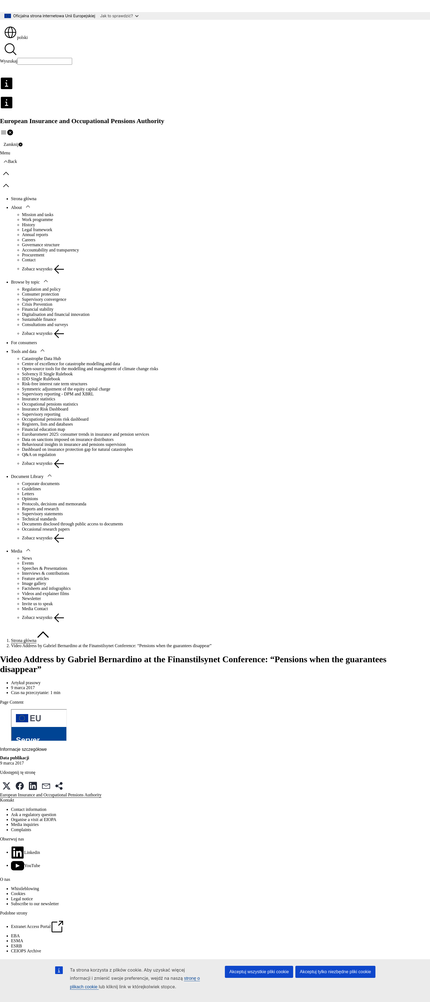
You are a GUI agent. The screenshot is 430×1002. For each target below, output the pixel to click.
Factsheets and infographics (46, 588)
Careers (28, 239)
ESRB (16, 946)
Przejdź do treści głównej (26, 6)
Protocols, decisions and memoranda (54, 504)
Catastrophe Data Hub (41, 358)
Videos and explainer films (45, 593)
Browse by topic (25, 282)
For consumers (24, 342)
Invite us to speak (37, 603)
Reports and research (40, 508)
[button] (6, 785)
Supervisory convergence (44, 299)
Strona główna (23, 198)
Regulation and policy (41, 289)
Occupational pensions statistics (50, 404)
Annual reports (35, 234)
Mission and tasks (37, 214)
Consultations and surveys (45, 324)
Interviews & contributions (45, 573)
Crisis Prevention (37, 304)
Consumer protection (40, 294)
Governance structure (41, 244)
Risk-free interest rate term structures (54, 383)
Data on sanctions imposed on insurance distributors (68, 439)
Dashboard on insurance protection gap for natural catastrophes (77, 449)
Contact (29, 259)
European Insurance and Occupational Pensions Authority (50, 794)
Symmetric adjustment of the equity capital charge (66, 389)
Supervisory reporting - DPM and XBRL (58, 394)
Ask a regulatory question (33, 814)
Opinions (30, 498)
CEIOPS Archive (26, 951)
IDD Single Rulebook (41, 379)
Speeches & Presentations (44, 568)
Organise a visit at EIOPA (33, 819)
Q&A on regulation (39, 454)
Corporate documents (41, 483)
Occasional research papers (46, 529)
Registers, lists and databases (47, 424)
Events (28, 563)
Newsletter (31, 598)
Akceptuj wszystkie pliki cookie (259, 971)
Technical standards (39, 519)
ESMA (17, 940)
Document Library (27, 476)
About (16, 207)
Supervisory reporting (41, 414)
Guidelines (31, 488)
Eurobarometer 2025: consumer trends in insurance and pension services (85, 434)
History (28, 224)
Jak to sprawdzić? (119, 15)
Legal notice (22, 898)
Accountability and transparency (50, 250)
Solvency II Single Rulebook (47, 374)
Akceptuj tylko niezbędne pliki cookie (335, 971)
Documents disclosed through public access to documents (72, 524)
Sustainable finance (39, 319)
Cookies (18, 893)
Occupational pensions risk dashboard (55, 419)
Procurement (33, 255)
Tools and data (23, 351)
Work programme (37, 219)
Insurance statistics (38, 399)
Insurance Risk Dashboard (45, 409)
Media (16, 551)
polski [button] (16, 37)
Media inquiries (25, 824)
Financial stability (37, 309)
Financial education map (43, 429)
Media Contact (35, 608)
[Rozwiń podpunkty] (28, 206)
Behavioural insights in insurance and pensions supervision (74, 444)
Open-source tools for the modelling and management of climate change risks (90, 368)
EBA (15, 935)
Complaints (21, 829)
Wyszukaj (8, 61)
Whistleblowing (25, 888)
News (27, 558)
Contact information (28, 809)
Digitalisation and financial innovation (56, 314)
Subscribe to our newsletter (35, 903)
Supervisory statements (42, 513)
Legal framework (37, 229)
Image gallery (34, 583)
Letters (28, 493)
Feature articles (35, 578)
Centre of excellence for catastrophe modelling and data (71, 363)
